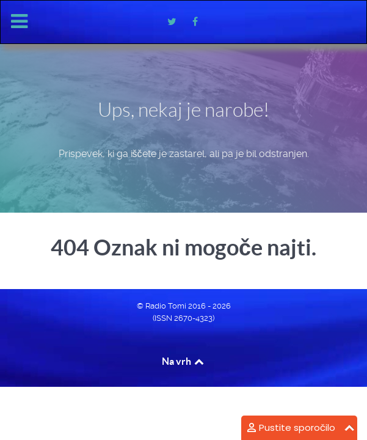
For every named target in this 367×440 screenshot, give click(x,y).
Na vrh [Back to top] (184, 361)
